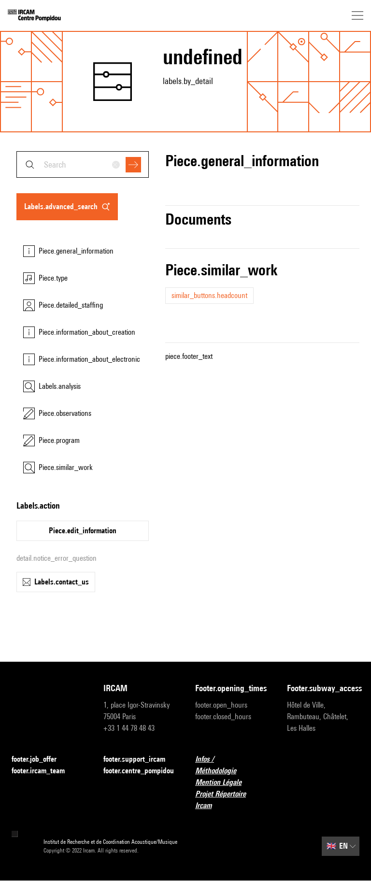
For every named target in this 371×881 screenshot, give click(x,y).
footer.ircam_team (44, 771)
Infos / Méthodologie (231, 764)
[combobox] (82, 164)
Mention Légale (224, 783)
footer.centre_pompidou (138, 770)
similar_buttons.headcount (209, 295)
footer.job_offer (40, 759)
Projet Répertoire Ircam (231, 799)
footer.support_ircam (139, 759)
